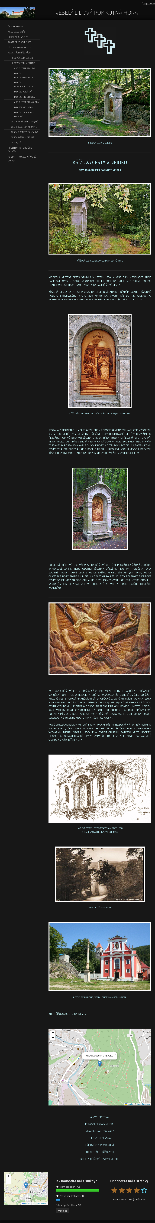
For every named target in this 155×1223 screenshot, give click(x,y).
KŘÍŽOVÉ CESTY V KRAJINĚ (100, 1145)
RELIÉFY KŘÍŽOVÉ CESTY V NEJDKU (99, 1159)
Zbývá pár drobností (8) (70, 1196)
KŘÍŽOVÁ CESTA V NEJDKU (99, 1124)
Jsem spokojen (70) (68, 1187)
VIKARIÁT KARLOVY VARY (100, 1131)
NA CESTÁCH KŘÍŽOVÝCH (100, 1152)
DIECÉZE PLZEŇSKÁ (100, 1138)
